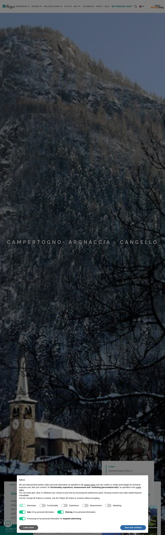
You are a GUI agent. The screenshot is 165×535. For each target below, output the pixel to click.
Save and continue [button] (133, 527)
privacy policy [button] (89, 485)
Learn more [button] (28, 527)
